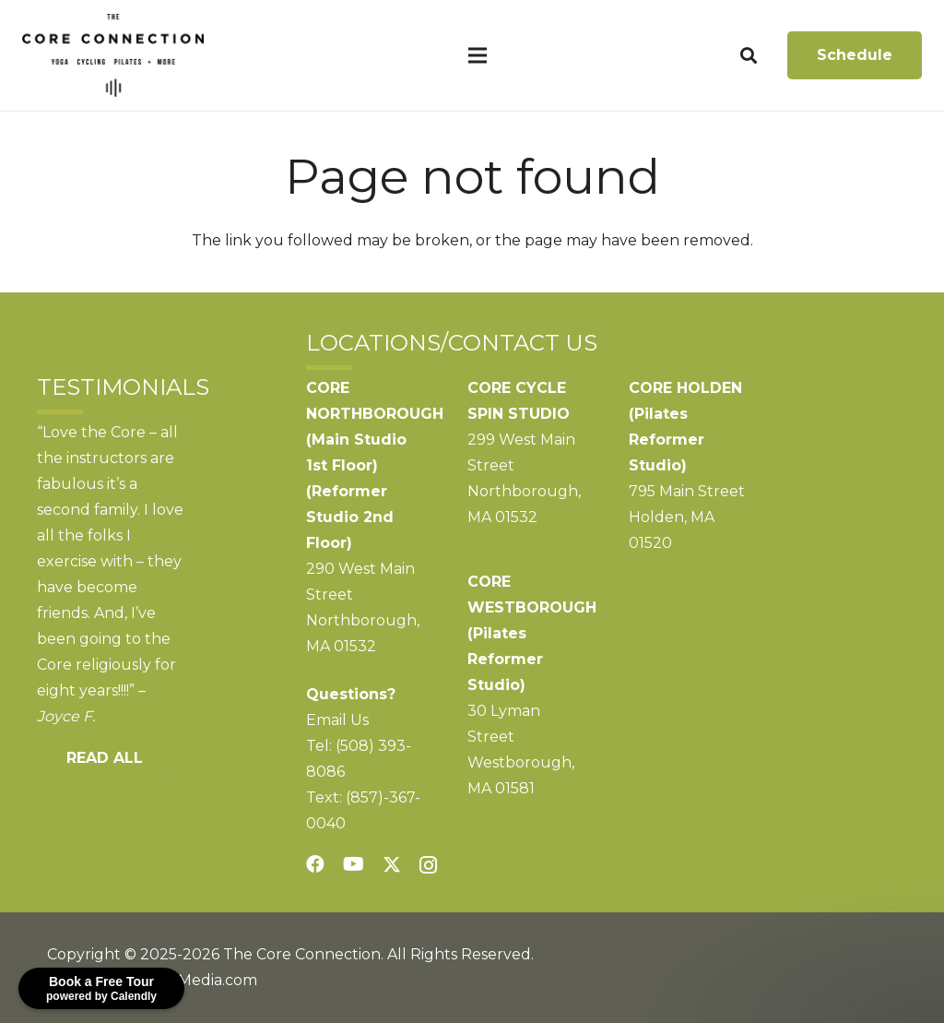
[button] (748, 56)
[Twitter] (392, 864)
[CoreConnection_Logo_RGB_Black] (113, 55)
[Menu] (477, 55)
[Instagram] (428, 865)
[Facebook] (315, 864)
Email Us (337, 720)
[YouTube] (353, 864)
